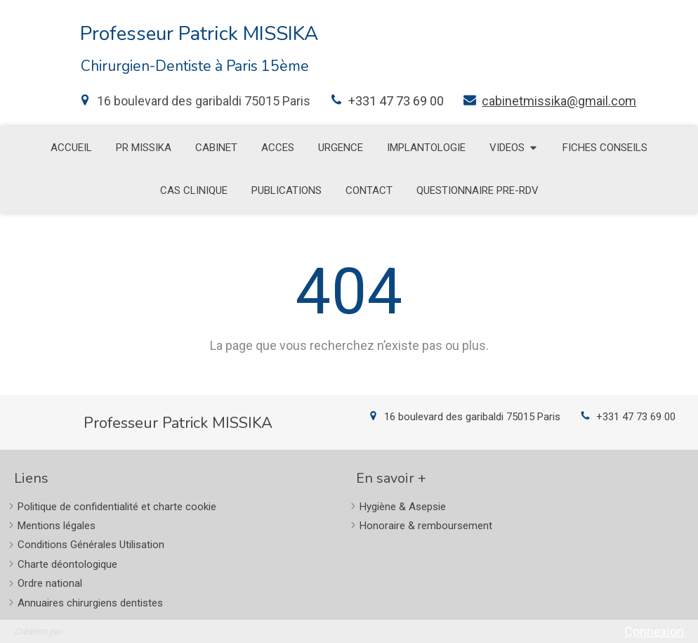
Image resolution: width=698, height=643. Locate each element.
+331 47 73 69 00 (396, 100)
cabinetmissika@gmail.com (559, 100)
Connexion (654, 631)
